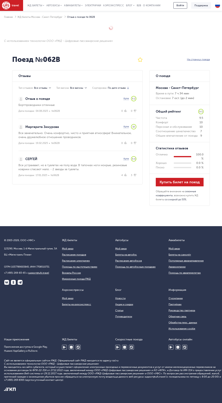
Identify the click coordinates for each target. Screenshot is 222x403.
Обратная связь (177, 316)
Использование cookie (182, 328)
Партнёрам (175, 304)
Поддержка (201, 5)
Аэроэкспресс (113, 5)
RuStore (78, 347)
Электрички (93, 5)
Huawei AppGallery (71, 347)
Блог (129, 5)
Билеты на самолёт (180, 254)
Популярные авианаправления (186, 260)
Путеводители (123, 316)
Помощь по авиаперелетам (185, 272)
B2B (139, 5)
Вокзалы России (71, 272)
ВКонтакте (6, 282)
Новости (120, 298)
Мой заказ (67, 248)
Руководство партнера (182, 310)
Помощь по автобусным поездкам (135, 266)
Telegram (20, 282)
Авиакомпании (177, 266)
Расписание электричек (76, 260)
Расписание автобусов (128, 260)
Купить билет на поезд (180, 182)
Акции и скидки (124, 304)
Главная (8, 17)
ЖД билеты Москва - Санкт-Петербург (39, 17)
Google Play (64, 347)
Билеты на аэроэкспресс (76, 304)
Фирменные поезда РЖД (76, 278)
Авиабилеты (72, 5)
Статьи (119, 310)
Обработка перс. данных (183, 322)
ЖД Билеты (34, 5)
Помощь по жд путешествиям (79, 266)
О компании (151, 5)
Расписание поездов (74, 254)
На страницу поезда (198, 59)
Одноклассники (13, 282)
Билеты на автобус (126, 254)
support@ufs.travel (38, 272)
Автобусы (53, 5)
